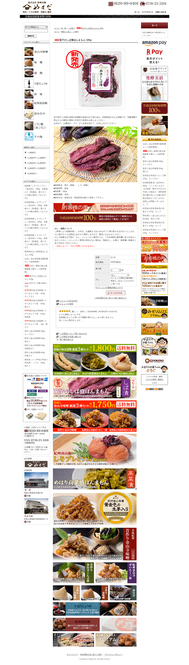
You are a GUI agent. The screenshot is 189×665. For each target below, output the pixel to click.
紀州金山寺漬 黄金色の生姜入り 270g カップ (154, 210)
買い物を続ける (66, 339)
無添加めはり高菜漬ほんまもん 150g (36, 253)
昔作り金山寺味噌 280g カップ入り (36, 332)
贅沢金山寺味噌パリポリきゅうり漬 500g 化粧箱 (36, 313)
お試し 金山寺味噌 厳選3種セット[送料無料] (36, 260)
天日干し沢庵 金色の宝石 (36, 284)
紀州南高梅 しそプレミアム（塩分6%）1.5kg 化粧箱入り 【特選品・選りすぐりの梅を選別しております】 (36, 241)
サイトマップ (72, 654)
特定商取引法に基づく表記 (91, 654)
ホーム (56, 28)
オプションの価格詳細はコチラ (109, 287)
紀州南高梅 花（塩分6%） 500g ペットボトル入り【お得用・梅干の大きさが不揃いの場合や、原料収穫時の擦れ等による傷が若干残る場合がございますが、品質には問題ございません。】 (154, 193)
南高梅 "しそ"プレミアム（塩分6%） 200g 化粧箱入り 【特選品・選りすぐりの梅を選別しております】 (36, 192)
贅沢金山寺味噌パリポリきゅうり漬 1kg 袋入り (36, 324)
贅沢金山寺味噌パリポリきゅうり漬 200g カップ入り (36, 293)
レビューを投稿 (66, 304)
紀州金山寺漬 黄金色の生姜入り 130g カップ (154, 224)
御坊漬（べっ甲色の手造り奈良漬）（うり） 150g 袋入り (36, 363)
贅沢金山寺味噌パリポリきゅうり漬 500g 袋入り (36, 303)
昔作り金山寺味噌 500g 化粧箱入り (36, 347)
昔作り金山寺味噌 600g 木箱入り (36, 354)
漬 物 (63, 28)
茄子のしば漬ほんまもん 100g (36, 277)
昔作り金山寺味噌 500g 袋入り (36, 340)
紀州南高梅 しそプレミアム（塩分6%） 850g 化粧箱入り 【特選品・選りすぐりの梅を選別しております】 (36, 225)
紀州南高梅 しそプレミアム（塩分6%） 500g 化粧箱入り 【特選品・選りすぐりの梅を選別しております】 (36, 208)
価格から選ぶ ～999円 (70, 32)
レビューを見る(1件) (69, 301)
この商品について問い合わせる (73, 333)
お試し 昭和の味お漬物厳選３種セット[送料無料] (36, 269)
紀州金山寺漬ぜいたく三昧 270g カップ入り (154, 177)
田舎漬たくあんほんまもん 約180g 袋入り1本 (154, 217)
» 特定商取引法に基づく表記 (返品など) (111, 298)
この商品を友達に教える (70, 336)
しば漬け (71, 28)
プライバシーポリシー (113, 654)
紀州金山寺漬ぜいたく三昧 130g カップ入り (154, 231)
